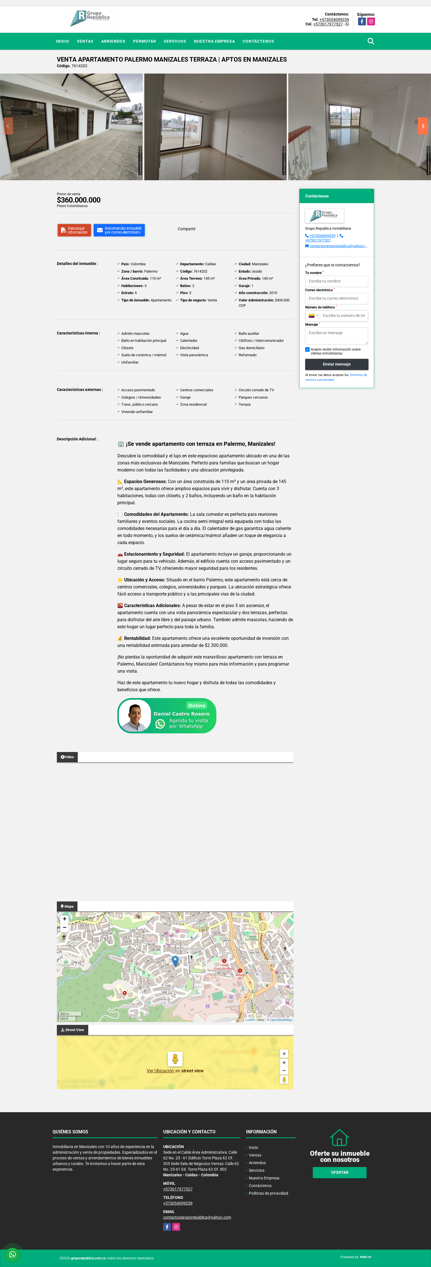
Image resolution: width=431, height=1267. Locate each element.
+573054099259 (334, 19)
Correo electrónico (320, 290)
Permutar (144, 41)
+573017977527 (328, 24)
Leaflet (250, 1020)
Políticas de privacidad (268, 1193)
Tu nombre (314, 272)
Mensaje (312, 324)
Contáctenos (258, 41)
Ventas (85, 41)
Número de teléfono (321, 307)
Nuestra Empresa (214, 41)
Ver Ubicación (161, 1070)
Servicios (175, 41)
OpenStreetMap (281, 1020)
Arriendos (113, 41)
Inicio (62, 41)
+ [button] (64, 919)
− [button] (64, 928)
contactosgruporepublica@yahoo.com (340, 246)
